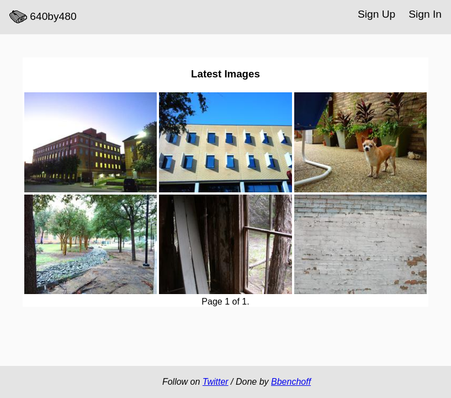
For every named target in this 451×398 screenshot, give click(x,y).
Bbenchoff (291, 381)
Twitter (216, 381)
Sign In (425, 14)
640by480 (43, 17)
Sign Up (376, 14)
